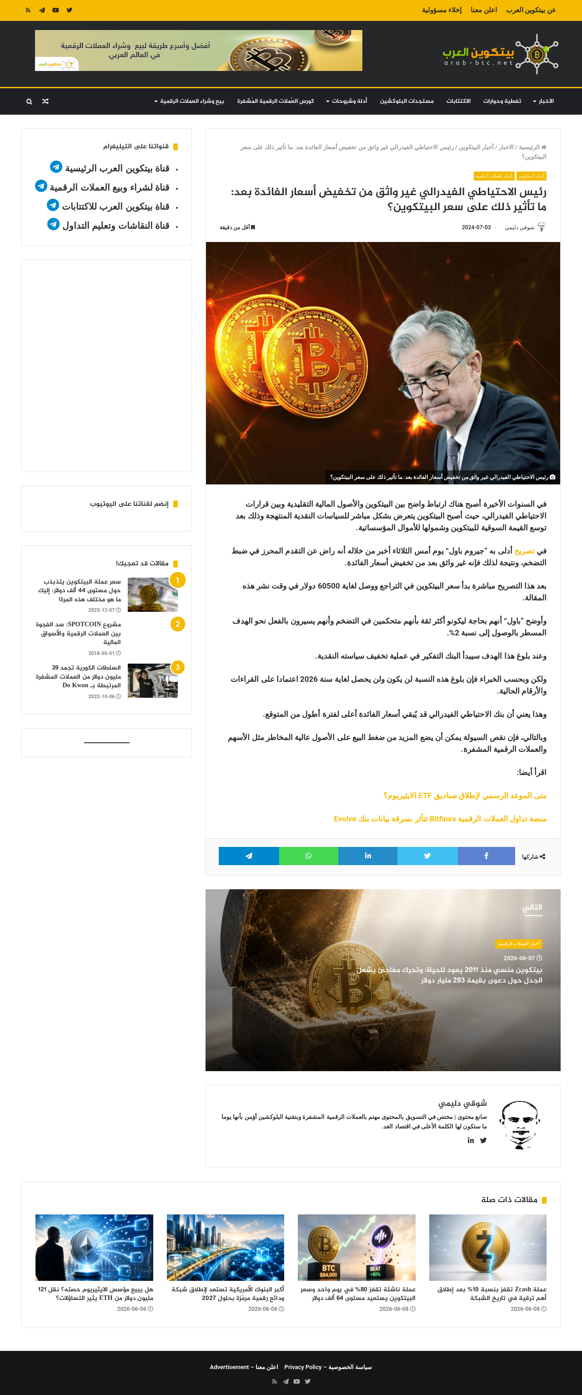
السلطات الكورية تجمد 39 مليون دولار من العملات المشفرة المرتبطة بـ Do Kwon (78, 677)
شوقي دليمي (515, 227)
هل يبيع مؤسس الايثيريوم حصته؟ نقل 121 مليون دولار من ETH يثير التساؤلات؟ (95, 1290)
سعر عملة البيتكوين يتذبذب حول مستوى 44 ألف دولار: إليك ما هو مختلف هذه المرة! (79, 591)
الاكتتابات (459, 101)
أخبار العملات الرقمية (487, 176)
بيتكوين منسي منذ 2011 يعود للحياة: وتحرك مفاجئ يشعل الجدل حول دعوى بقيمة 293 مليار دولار (447, 975)
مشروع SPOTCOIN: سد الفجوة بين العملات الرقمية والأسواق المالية (78, 633)
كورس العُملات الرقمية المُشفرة (275, 101)
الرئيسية (533, 147)
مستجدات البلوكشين (407, 101)
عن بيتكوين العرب (531, 10)
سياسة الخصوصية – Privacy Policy (328, 1363)
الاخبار (546, 101)
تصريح (524, 551)
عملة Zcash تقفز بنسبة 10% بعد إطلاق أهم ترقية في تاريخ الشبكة (492, 1290)
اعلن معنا (484, 10)
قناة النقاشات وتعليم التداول (116, 226)
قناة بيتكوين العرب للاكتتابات (114, 206)
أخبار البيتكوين (476, 147)
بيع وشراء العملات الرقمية (192, 101)
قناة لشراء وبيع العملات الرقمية (110, 187)
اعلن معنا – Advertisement (244, 1363)
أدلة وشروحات (349, 101)
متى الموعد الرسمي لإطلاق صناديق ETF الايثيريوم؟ (465, 796)
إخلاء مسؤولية (442, 10)
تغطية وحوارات (502, 101)
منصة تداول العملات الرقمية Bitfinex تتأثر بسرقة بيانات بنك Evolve (440, 819)
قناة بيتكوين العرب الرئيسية (117, 168)
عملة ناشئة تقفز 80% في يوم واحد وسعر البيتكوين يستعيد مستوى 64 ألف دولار (358, 1290)
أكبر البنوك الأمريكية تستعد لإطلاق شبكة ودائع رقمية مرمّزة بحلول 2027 (227, 1290)
